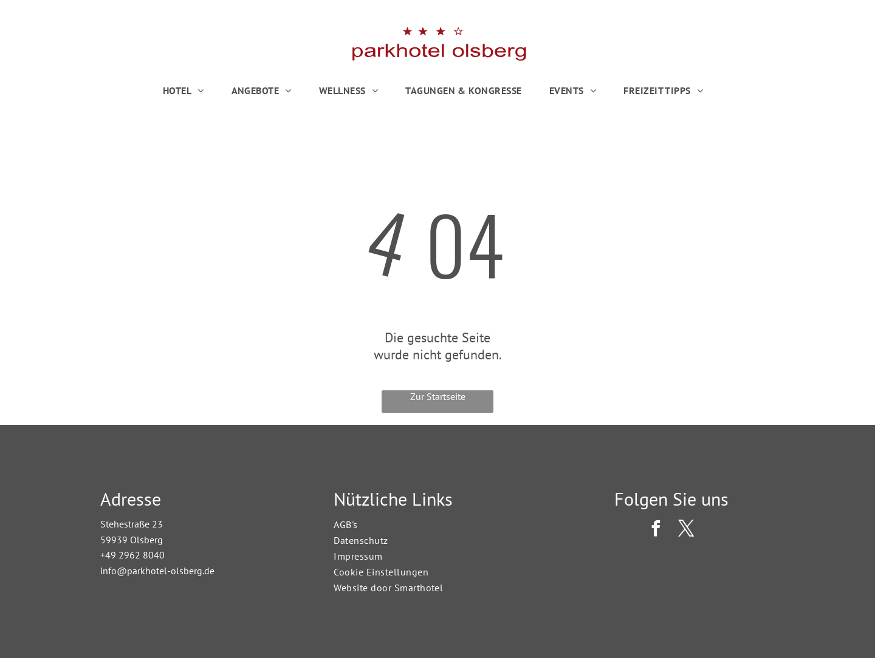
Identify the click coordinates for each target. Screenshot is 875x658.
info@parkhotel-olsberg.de (157, 571)
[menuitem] (188, 90)
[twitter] (686, 530)
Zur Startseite (437, 396)
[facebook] (656, 530)
